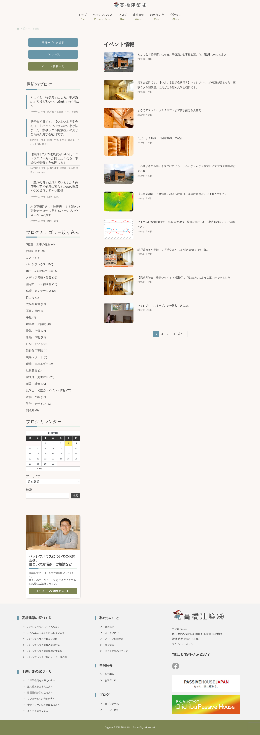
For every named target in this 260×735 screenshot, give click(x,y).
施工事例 (109, 674)
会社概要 (109, 626)
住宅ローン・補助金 (41, 284)
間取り (45, 144)
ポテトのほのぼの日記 (42, 271)
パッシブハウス (39, 264)
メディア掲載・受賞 (41, 277)
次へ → (182, 333)
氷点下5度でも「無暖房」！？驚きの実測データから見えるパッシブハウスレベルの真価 (55, 211)
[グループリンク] (53, 556)
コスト (32, 257)
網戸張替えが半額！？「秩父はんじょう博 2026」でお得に (172, 249)
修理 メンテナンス (41, 290)
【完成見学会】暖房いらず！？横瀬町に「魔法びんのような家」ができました (183, 277)
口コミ (32, 297)
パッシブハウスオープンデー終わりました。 (164, 305)
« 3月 (39, 468)
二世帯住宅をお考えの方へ (41, 680)
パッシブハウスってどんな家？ (43, 626)
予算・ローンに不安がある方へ (43, 704)
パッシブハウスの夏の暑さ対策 (43, 645)
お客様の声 (110, 680)
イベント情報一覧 (53, 66)
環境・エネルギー (40, 364)
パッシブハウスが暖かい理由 (42, 639)
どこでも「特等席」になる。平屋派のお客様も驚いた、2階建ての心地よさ (182, 54)
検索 (29, 489)
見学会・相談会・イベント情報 (63, 111)
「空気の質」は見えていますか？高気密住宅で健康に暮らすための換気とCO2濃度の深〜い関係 (54, 186)
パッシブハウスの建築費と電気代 (44, 651)
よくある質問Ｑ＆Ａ (37, 710)
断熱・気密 (53, 220)
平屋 (31, 317)
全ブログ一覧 (112, 703)
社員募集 (34, 370)
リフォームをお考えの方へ (41, 698)
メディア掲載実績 (114, 639)
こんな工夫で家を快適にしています (46, 632)
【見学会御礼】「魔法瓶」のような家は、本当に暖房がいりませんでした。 (182, 194)
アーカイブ (33, 476)
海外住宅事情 (36, 350)
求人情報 (109, 645)
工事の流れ (35, 310)
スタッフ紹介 (112, 632)
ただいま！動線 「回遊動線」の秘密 (160, 138)
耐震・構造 (36, 383)
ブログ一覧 (53, 54)
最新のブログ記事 (53, 42)
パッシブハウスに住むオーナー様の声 (47, 657)
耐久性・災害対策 (40, 377)
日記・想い (36, 344)
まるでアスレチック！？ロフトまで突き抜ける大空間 (169, 110)
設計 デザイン (39, 403)
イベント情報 (32, 28)
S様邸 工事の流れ (40, 244)
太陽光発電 (53, 168)
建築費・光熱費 (67, 168)
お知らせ (35, 251)
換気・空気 (53, 140)
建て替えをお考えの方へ (40, 686)
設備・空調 (36, 397)
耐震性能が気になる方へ (40, 692)
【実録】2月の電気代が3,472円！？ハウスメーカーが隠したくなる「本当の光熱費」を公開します (54, 158)
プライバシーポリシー (183, 644)
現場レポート (36, 357)
